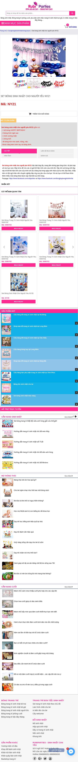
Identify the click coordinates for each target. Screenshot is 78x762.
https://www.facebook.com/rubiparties (22, 178)
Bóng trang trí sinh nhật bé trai (13, 704)
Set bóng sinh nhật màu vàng (25, 396)
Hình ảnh (7, 156)
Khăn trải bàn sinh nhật (10, 752)
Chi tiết (12, 151)
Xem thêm (68, 417)
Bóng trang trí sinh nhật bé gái (13, 707)
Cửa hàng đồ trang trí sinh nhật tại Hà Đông (30, 315)
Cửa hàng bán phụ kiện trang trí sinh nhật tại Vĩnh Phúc (34, 373)
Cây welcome (38, 714)
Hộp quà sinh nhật (40, 727)
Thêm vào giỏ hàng (39, 114)
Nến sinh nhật (38, 733)
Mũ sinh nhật (38, 723)
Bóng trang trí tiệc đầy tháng (12, 717)
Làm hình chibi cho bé (42, 707)
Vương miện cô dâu (9, 746)
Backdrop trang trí (8, 759)
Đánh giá (44, 156)
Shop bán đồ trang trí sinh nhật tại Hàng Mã (30, 361)
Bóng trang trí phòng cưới (11, 714)
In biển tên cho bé (40, 710)
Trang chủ (3, 30)
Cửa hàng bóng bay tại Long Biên (26, 349)
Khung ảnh (37, 736)
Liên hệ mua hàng (47, 151)
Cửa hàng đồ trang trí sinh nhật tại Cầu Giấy (30, 338)
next (73, 247)
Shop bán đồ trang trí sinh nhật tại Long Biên (30, 326)
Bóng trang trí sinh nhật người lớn (15, 710)
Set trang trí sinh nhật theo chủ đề (46, 704)
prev (4, 247)
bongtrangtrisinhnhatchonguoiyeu (19, 30)
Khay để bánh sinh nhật (11, 749)
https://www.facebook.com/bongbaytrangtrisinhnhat (55, 178)
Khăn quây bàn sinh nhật (11, 756)
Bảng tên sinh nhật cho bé (23, 384)
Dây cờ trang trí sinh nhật (43, 730)
